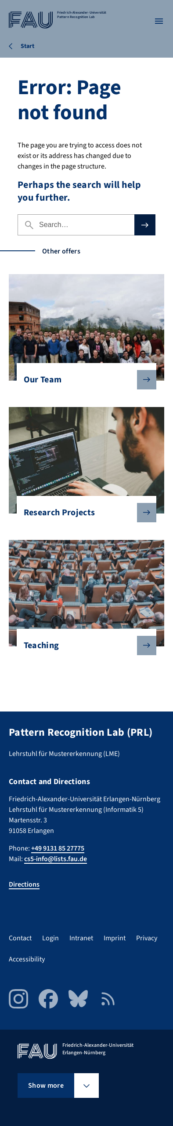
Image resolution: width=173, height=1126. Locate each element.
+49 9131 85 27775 (57, 848)
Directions (24, 884)
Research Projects (83, 512)
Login (50, 938)
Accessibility (27, 959)
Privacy (146, 938)
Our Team (83, 379)
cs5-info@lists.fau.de (55, 859)
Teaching (83, 645)
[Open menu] (159, 21)
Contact (20, 938)
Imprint (115, 938)
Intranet (81, 938)
